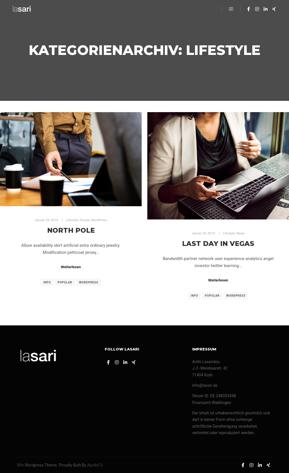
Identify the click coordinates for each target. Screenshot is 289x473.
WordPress (99, 220)
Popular (65, 282)
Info (47, 282)
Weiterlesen (71, 267)
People (85, 220)
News (241, 233)
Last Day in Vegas (218, 243)
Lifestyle (72, 220)
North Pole (71, 230)
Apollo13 (95, 465)
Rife (20, 465)
